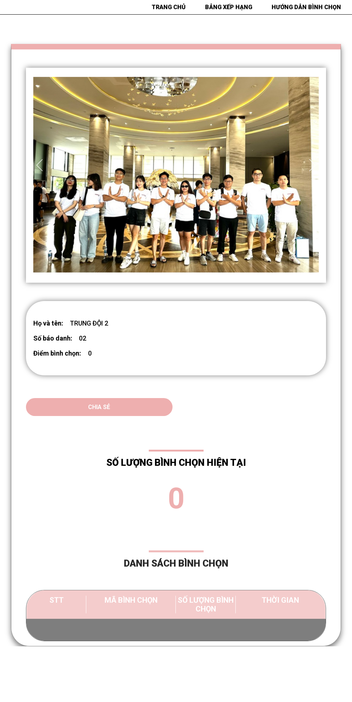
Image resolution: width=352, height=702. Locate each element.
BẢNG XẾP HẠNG (228, 7)
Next (311, 165)
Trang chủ (169, 7)
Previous (41, 165)
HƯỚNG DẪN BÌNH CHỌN (306, 7)
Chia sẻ (99, 407)
